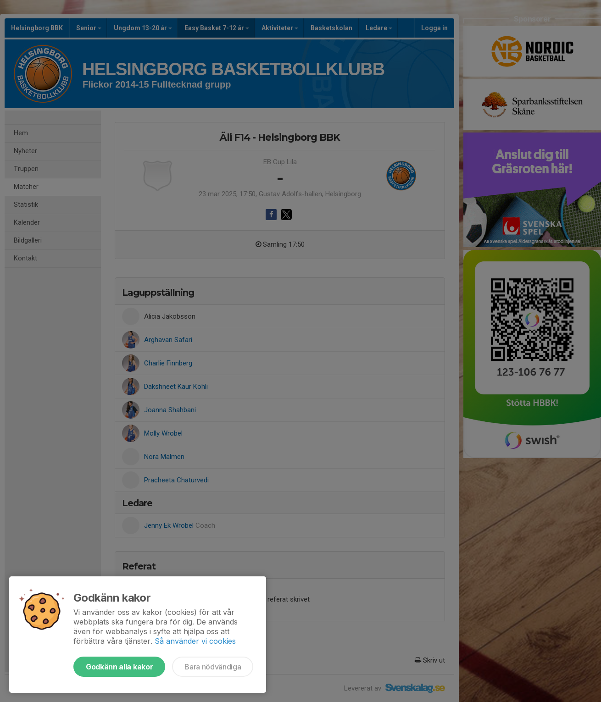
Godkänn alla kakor (119, 666)
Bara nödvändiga (212, 666)
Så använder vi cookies (195, 641)
